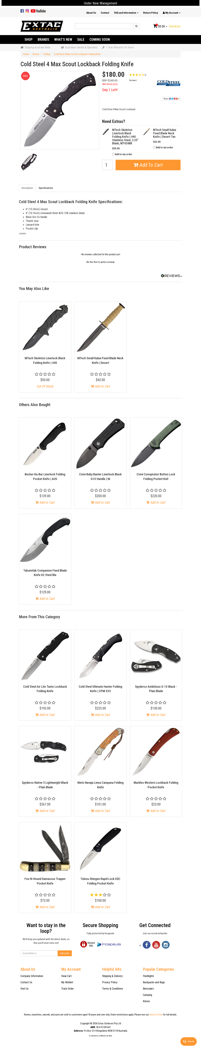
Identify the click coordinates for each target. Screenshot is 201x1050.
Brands (43, 39)
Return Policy (150, 12)
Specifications (46, 188)
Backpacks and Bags (154, 982)
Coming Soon (100, 39)
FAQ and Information (126, 12)
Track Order (67, 988)
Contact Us (26, 982)
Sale (80, 39)
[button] (141, 77)
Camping (147, 995)
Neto (110, 1036)
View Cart (66, 976)
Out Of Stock (45, 386)
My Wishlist (67, 982)
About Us (91, 12)
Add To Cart (148, 165)
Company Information (31, 976)
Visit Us (24, 988)
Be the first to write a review (101, 262)
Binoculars (148, 988)
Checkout (175, 26)
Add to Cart (100, 386)
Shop (29, 39)
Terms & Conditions (112, 988)
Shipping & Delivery (112, 976)
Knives (146, 1001)
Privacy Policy (109, 982)
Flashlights (148, 976)
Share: (171, 99)
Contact (105, 12)
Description (27, 188)
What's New (63, 39)
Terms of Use (155, 1014)
